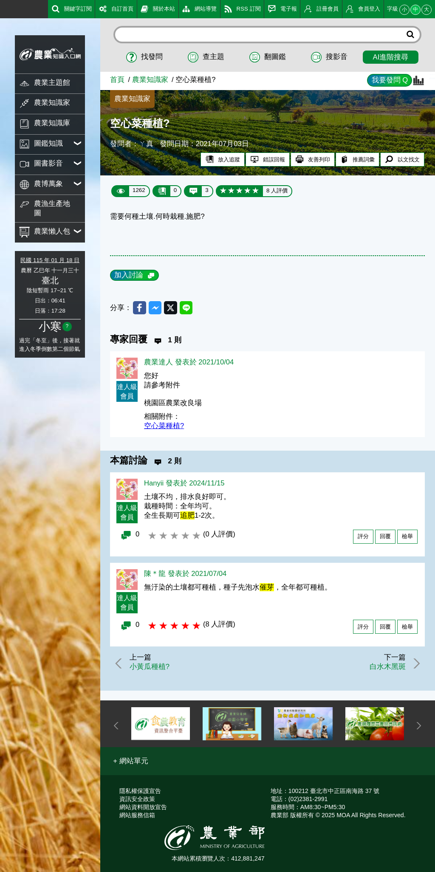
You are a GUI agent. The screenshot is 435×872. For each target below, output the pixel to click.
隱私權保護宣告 (140, 790)
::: (3, 8)
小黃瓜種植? (151, 668)
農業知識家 (150, 80)
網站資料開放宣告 (143, 807)
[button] (130, 761)
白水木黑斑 (386, 668)
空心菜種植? (164, 427)
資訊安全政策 (137, 799)
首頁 (117, 80)
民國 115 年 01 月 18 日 (49, 260)
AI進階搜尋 (391, 57)
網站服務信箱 (137, 815)
